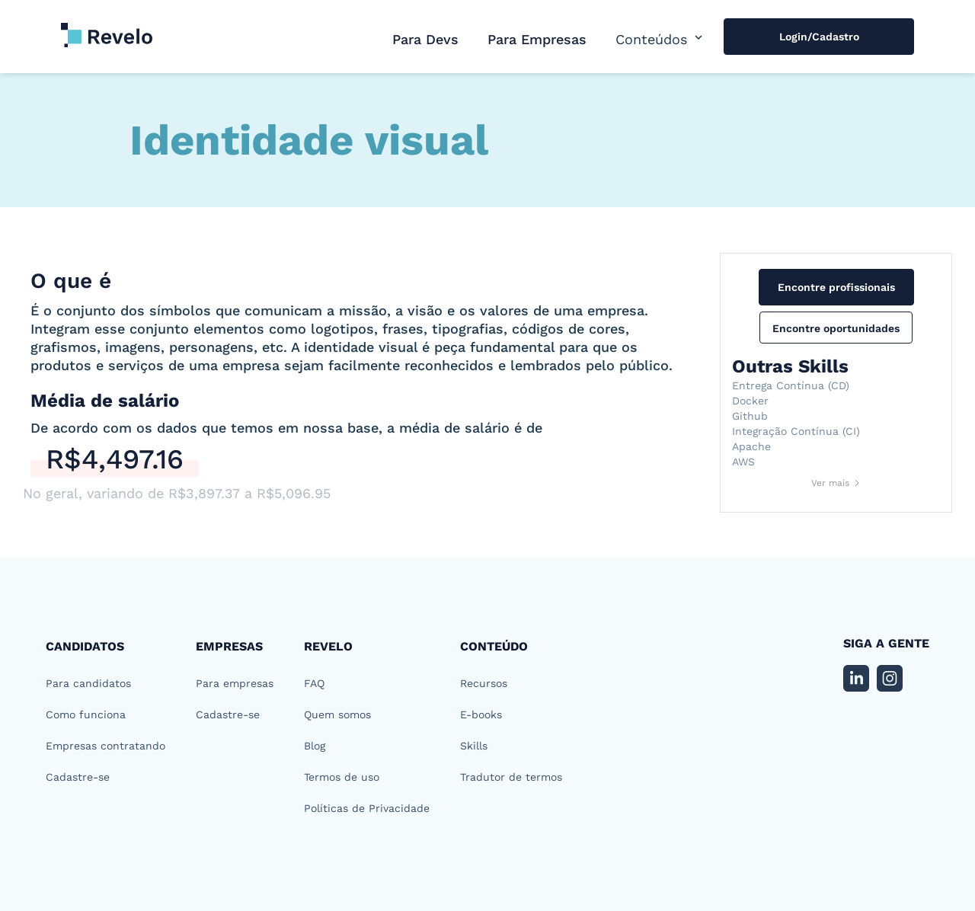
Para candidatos (88, 683)
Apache (751, 446)
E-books (481, 714)
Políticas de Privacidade (367, 808)
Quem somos (337, 714)
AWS (743, 462)
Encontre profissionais (836, 287)
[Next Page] (836, 483)
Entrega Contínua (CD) (790, 385)
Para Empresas (537, 39)
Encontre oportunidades (836, 328)
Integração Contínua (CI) (796, 431)
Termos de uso (341, 777)
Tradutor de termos (511, 777)
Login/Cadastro (819, 36)
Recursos (483, 683)
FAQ (314, 683)
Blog (314, 746)
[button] (660, 39)
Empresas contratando (105, 746)
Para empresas (234, 683)
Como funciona (86, 714)
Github (750, 416)
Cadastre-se (78, 777)
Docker (750, 401)
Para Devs (425, 39)
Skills (474, 746)
